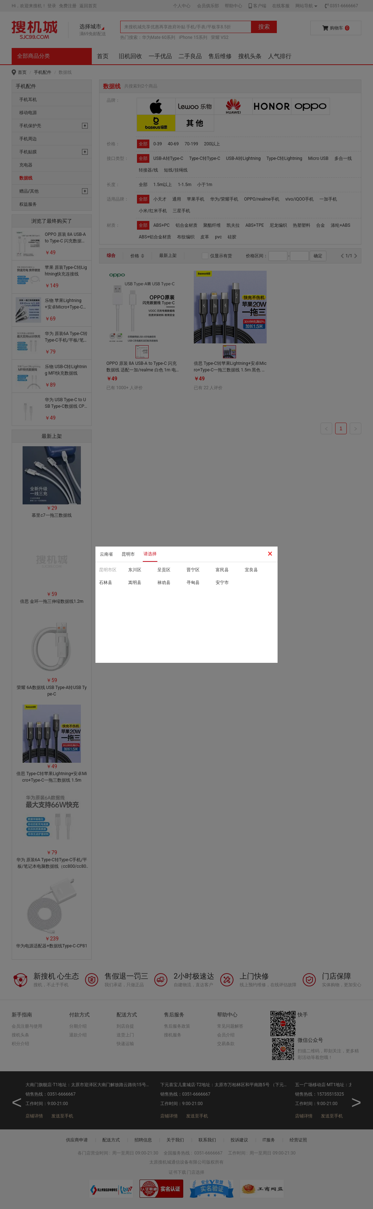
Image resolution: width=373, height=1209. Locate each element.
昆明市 (128, 554)
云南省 (106, 554)
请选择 (150, 553)
